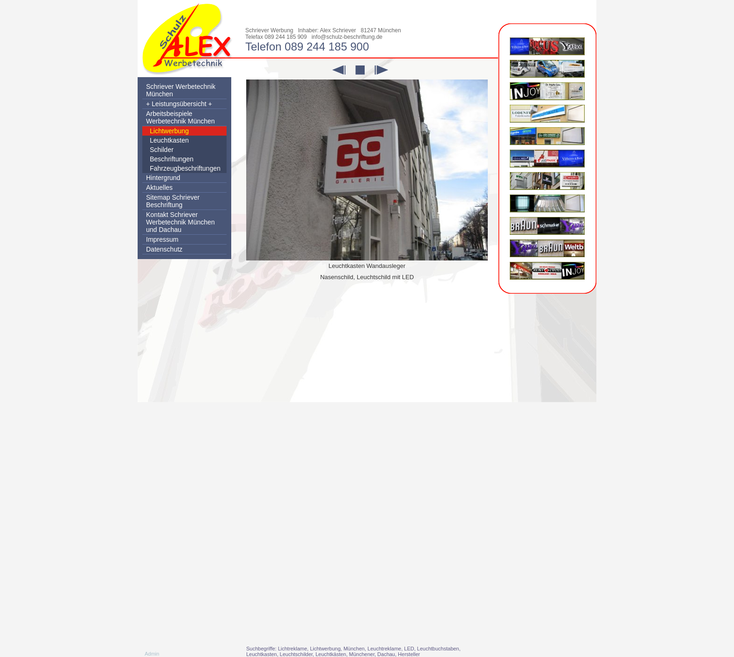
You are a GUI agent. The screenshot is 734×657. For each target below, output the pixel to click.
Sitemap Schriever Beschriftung (172, 201)
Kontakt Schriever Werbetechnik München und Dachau (180, 222)
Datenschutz (164, 249)
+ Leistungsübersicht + (179, 104)
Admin (152, 654)
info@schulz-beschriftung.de (346, 37)
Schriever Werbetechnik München (180, 90)
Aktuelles (159, 187)
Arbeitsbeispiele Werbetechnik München (180, 117)
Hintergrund (163, 177)
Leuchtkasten (169, 140)
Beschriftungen (171, 159)
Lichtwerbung (169, 131)
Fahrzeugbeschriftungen (185, 168)
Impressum (162, 239)
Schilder (162, 149)
